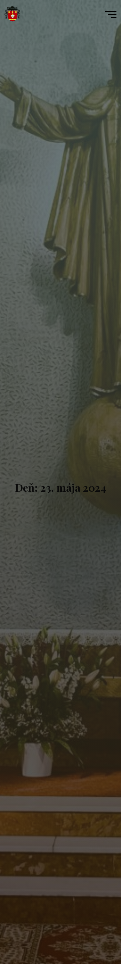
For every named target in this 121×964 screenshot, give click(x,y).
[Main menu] (110, 14)
